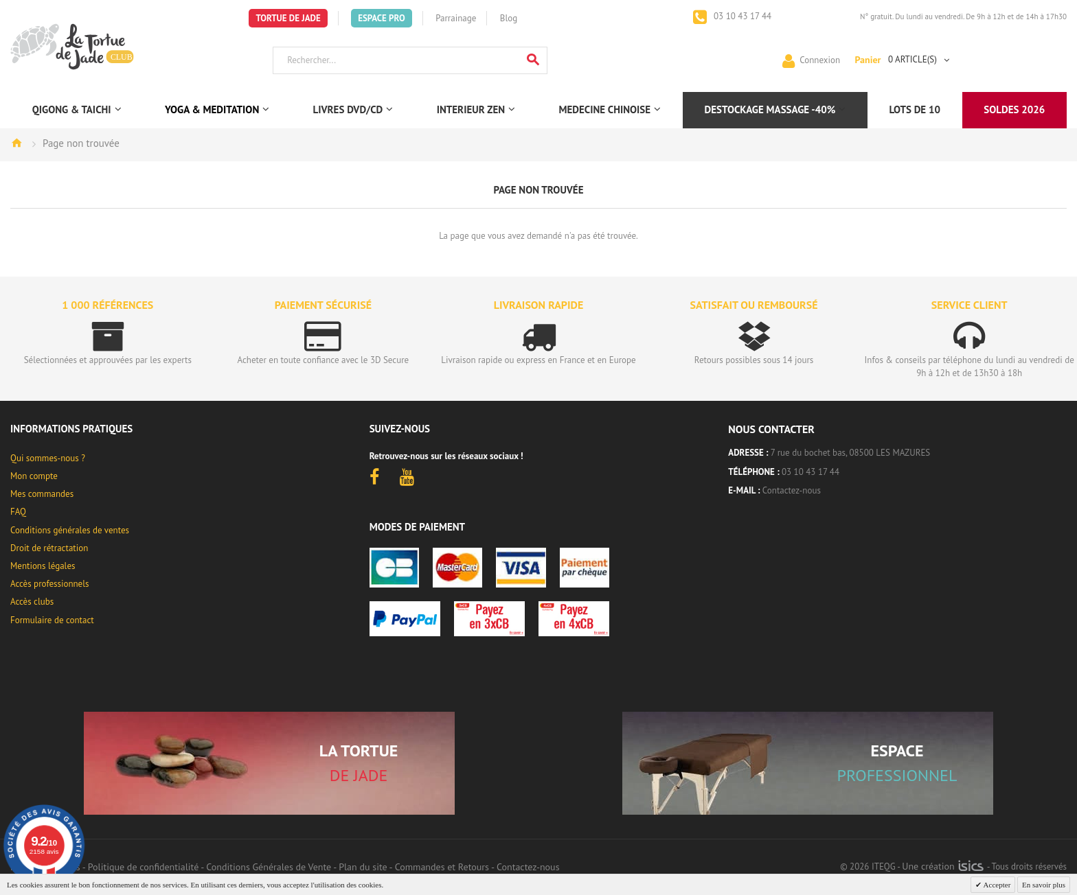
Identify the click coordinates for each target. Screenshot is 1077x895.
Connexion (820, 59)
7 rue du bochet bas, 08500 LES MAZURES (850, 452)
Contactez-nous (791, 490)
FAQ (18, 512)
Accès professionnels (49, 584)
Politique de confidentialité (143, 867)
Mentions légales (42, 566)
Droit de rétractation (49, 548)
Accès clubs (32, 601)
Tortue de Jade (288, 18)
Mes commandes (41, 494)
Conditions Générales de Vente (268, 867)
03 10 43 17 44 (742, 16)
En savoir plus (1043, 885)
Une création (943, 866)
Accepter (996, 885)
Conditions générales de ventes (69, 530)
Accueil (16, 143)
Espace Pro (381, 18)
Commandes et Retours (442, 867)
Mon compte (34, 476)
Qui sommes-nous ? (47, 458)
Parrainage (455, 18)
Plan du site (363, 867)
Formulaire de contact (52, 620)
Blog (508, 18)
